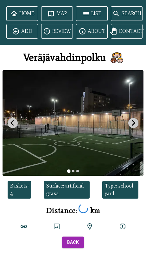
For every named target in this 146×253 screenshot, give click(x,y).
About (92, 31)
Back (73, 242)
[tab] (68, 171)
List (92, 13)
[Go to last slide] (13, 123)
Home (22, 13)
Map (57, 13)
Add (22, 31)
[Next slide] (133, 123)
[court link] (24, 226)
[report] (122, 226)
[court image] (57, 226)
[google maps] (89, 226)
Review (57, 31)
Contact (127, 31)
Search (126, 13)
